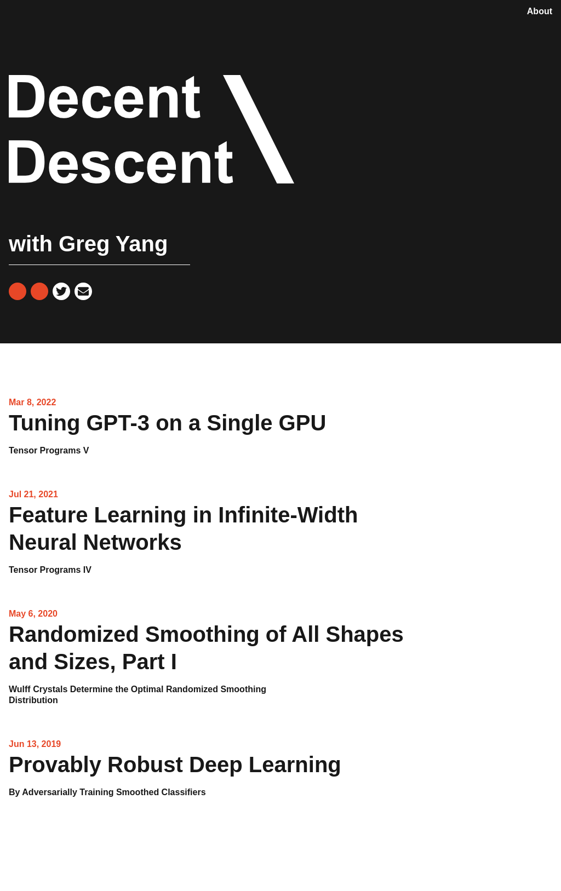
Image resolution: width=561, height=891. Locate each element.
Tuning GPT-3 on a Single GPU (167, 433)
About (539, 11)
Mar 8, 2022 (32, 402)
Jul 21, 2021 (33, 494)
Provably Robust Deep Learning (175, 775)
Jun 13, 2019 (35, 744)
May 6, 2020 (33, 613)
